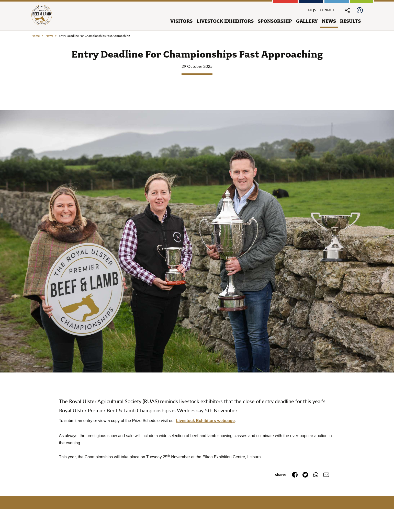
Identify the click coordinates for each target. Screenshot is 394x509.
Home (35, 36)
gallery (307, 21)
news (329, 21)
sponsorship (275, 21)
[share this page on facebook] (293, 474)
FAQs (312, 10)
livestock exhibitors (225, 21)
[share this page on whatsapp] (314, 474)
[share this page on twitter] (303, 474)
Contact (327, 10)
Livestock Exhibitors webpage (205, 420)
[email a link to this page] (324, 474)
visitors (181, 21)
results (350, 21)
